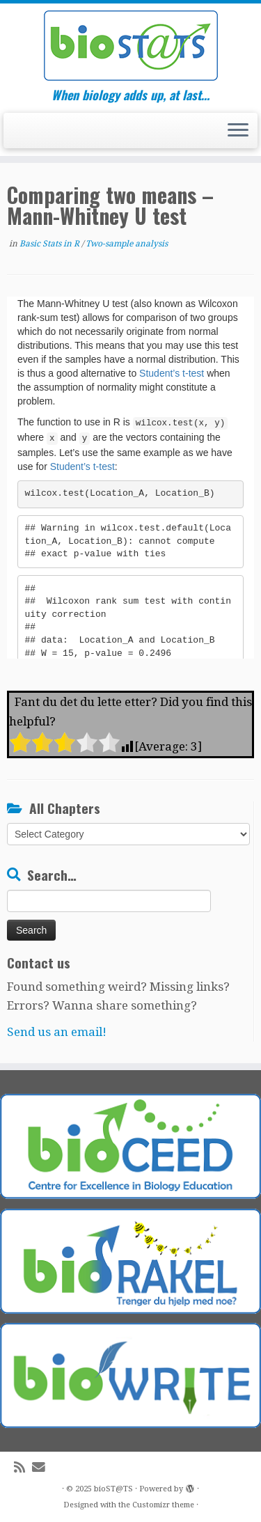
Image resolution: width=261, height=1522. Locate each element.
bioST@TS (113, 1488)
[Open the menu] (238, 130)
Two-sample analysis (127, 244)
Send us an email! (56, 1032)
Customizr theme (163, 1504)
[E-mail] (42, 1467)
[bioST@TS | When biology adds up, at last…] (130, 45)
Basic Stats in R (50, 244)
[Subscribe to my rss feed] (23, 1467)
